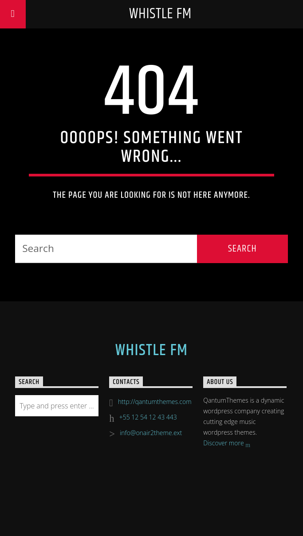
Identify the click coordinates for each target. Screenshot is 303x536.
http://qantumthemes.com (155, 401)
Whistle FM (160, 14)
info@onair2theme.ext (151, 432)
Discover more (226, 444)
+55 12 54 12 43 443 (148, 417)
